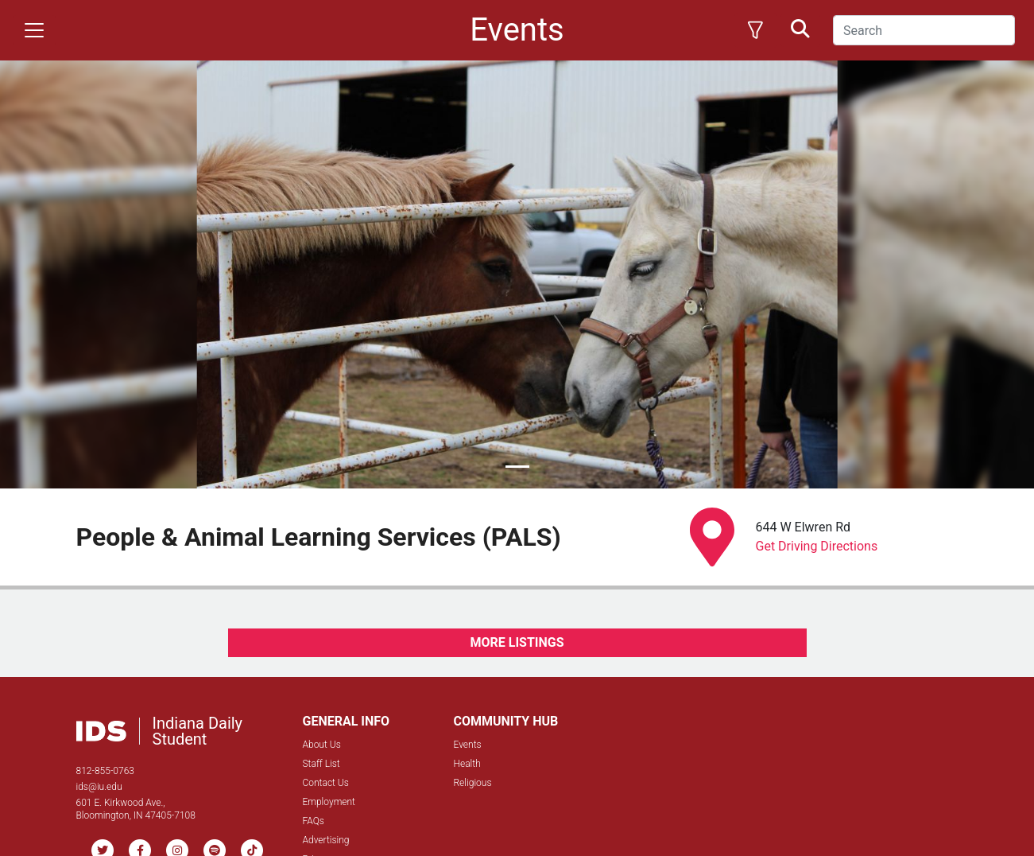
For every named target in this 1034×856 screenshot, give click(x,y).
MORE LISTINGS (516, 642)
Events (468, 744)
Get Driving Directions (817, 546)
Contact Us (326, 782)
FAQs (313, 821)
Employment (329, 801)
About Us (322, 744)
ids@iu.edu (99, 786)
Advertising (326, 840)
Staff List (321, 763)
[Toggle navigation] (34, 30)
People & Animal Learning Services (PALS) (318, 537)
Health (467, 763)
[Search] (924, 30)
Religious (473, 782)
